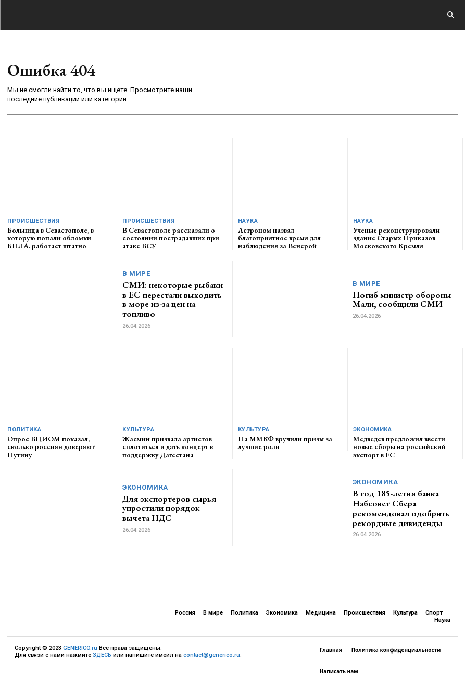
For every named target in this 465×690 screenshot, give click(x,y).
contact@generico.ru (211, 654)
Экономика (372, 429)
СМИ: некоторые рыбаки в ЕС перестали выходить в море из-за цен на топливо (172, 299)
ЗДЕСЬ (102, 654)
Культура (138, 429)
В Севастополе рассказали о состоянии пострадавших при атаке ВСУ (170, 238)
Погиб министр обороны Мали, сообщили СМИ (402, 299)
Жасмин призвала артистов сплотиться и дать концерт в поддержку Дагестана (167, 446)
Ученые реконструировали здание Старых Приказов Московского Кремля (396, 238)
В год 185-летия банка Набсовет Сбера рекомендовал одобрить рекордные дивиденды (401, 508)
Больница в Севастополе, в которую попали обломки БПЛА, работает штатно (50, 238)
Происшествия (33, 221)
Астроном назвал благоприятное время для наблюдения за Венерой (279, 238)
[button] (450, 15)
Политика (24, 429)
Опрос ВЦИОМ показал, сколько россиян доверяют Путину (51, 446)
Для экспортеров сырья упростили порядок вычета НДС (169, 508)
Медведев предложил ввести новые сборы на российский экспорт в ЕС (399, 446)
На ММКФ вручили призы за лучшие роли (285, 442)
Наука (248, 221)
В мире (136, 273)
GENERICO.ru (80, 648)
